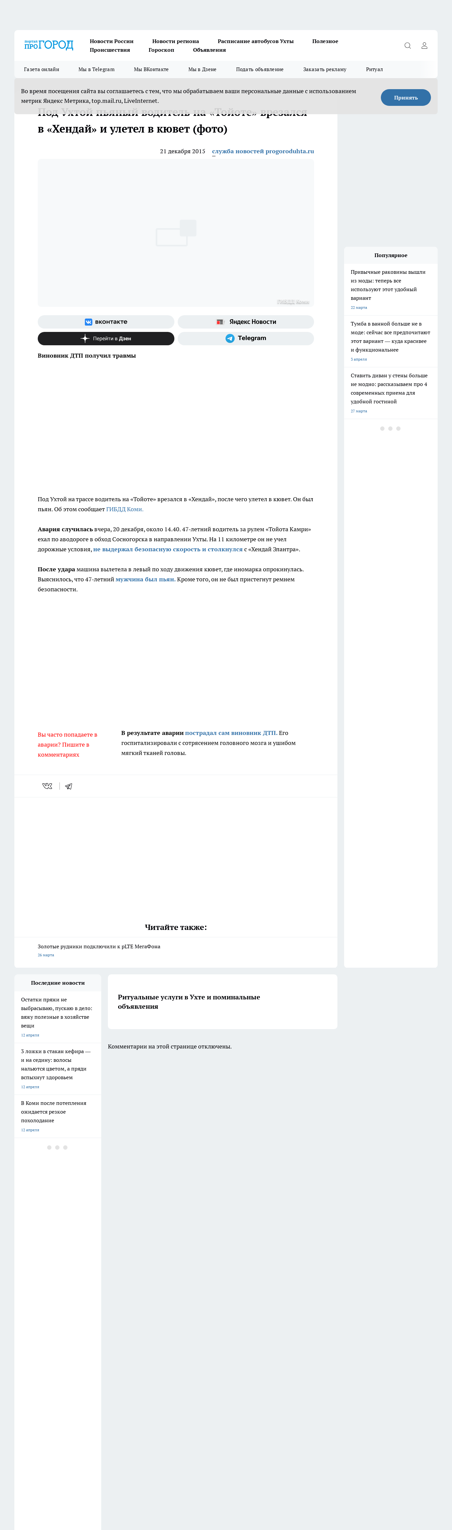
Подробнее (315, 1494)
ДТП (187, 1325)
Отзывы (106, 1341)
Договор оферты (114, 1325)
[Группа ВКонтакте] (106, 322)
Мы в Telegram (97, 69)
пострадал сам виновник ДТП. (231, 733)
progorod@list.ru (154, 1396)
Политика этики (114, 1333)
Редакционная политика (205, 1333)
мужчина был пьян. (146, 579)
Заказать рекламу (325, 69)
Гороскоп (161, 49)
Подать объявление (260, 69)
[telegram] (71, 786)
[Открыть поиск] (407, 45)
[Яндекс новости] (246, 322)
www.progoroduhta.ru (67, 1367)
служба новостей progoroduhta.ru (263, 151)
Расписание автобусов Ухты (256, 41)
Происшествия (110, 49)
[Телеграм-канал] (246, 338)
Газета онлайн (41, 69)
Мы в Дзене (202, 69)
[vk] (48, 786)
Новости (107, 1350)
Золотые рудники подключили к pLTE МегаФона (176, 951)
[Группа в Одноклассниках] (323, 1298)
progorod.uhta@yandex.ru (38, 1405)
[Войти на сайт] (424, 45)
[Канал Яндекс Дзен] (106, 338)
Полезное (325, 41)
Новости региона (175, 41)
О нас (188, 1341)
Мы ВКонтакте (151, 69)
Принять (406, 97)
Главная (21, 1350)
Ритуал (374, 69)
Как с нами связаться (34, 1341)
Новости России (112, 41)
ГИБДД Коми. (124, 509)
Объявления (209, 49)
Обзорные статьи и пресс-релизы (46, 1325)
